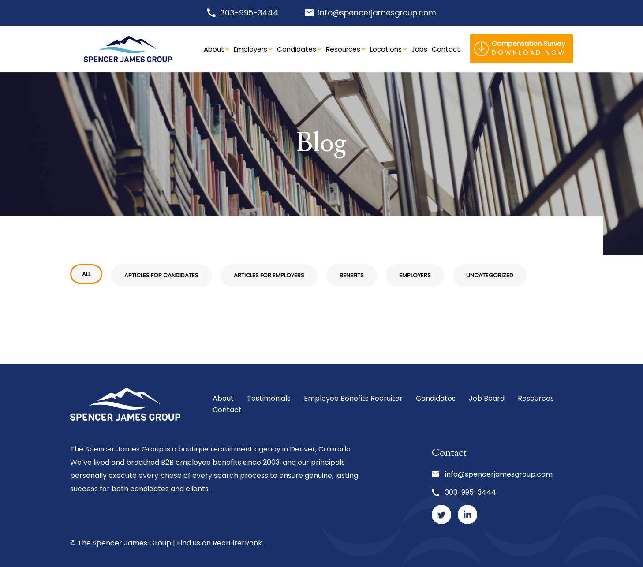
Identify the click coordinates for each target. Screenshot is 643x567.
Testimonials (269, 398)
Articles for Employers (269, 275)
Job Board (487, 398)
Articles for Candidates (161, 275)
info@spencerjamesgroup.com (377, 12)
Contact (446, 49)
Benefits (352, 275)
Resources (343, 49)
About (214, 49)
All (86, 274)
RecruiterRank (237, 543)
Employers (250, 49)
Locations (386, 49)
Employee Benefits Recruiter (353, 398)
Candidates (296, 49)
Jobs (419, 49)
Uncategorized (489, 275)
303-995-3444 (249, 12)
